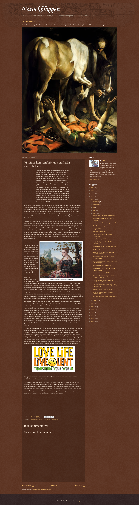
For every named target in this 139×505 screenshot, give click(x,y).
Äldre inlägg (80, 486)
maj (94, 207)
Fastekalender (34, 420)
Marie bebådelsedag (99, 231)
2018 (93, 312)
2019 (93, 309)
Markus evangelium (44, 420)
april (94, 210)
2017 (93, 315)
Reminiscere (55, 420)
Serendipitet (96, 249)
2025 (93, 190)
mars (94, 213)
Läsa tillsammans (28, 21)
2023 (93, 196)
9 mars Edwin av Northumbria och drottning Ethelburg (103, 281)
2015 (93, 321)
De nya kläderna (97, 229)
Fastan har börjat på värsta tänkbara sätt (105, 296)
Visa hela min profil (95, 179)
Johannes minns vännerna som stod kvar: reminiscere (103, 252)
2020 (93, 307)
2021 (93, 304)
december (96, 202)
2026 (93, 188)
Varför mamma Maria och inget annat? (104, 215)
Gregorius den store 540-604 (101, 273)
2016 (93, 318)
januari (95, 300)
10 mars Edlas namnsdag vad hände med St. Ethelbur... (103, 276)
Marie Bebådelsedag (99, 226)
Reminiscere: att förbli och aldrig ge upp (104, 246)
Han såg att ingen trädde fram (101, 239)
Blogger (79, 501)
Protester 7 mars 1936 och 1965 (102, 289)
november (96, 204)
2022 (93, 199)
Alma (103, 160)
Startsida (54, 486)
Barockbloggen (40, 9)
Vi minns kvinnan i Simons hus (102, 265)
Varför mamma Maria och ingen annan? (104, 223)
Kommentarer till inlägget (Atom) (41, 489)
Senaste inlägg (28, 486)
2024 (93, 193)
